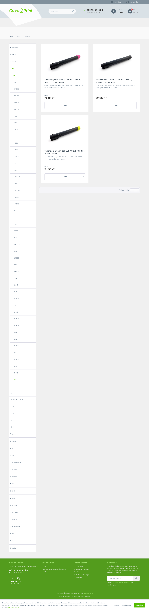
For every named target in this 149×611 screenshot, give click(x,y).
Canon (13, 61)
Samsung (14, 505)
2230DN (16, 285)
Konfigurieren (139, 605)
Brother (13, 54)
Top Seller (14, 548)
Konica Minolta (16, 462)
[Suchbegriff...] (62, 11)
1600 (15, 82)
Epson (13, 434)
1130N (16, 129)
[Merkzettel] (113, 11)
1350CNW (17, 177)
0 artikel (120, 12)
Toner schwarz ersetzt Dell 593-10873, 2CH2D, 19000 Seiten (114, 81)
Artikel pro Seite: (124, 190)
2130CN (16, 210)
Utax (12, 534)
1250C (16, 163)
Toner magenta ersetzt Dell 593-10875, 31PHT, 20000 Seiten (62, 81)
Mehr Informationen (13, 607)
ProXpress (14, 47)
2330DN (16, 298)
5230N (16, 366)
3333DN (16, 339)
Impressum (79, 566)
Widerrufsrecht (47, 572)
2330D (16, 292)
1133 (15, 136)
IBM (12, 455)
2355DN (16, 325)
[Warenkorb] (130, 11)
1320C (16, 170)
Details (73, 105)
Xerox (13, 541)
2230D (16, 278)
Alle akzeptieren (127, 605)
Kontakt (45, 566)
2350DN (16, 319)
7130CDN (17, 379)
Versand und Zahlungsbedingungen (54, 569)
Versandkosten (88, 593)
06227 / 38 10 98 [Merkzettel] (95, 10)
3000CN (16, 102)
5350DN (16, 251)
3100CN (16, 109)
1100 (15, 217)
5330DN (16, 373)
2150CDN (17, 244)
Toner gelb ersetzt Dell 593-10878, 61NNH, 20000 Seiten (64, 152)
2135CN (16, 231)
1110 (15, 123)
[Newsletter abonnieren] (136, 578)
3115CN (16, 96)
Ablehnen (116, 605)
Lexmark (14, 477)
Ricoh (13, 491)
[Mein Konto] (117, 2)
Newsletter (78, 578)
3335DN (16, 346)
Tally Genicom (15, 512)
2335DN (16, 305)
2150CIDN (17, 258)
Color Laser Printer (18, 400)
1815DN (16, 204)
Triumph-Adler (15, 526)
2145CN (16, 238)
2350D (16, 312)
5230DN (16, 359)
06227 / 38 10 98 (18, 570)
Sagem (13, 498)
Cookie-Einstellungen (82, 575)
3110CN (16, 89)
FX (13, 420)
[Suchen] (73, 11)
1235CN (16, 156)
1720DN (16, 197)
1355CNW (17, 190)
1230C (16, 150)
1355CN (16, 184)
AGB (77, 572)
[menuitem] (117, 2)
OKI (12, 484)
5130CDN (17, 352)
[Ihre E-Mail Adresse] (120, 578)
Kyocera (14, 469)
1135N (16, 143)
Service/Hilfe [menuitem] (132, 2)
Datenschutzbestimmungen (123, 583)
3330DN (16, 332)
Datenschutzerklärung (82, 569)
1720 (15, 224)
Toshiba (14, 519)
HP (12, 448)
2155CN (16, 271)
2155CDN (17, 265)
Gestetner (14, 441)
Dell (12, 68)
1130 (15, 116)
